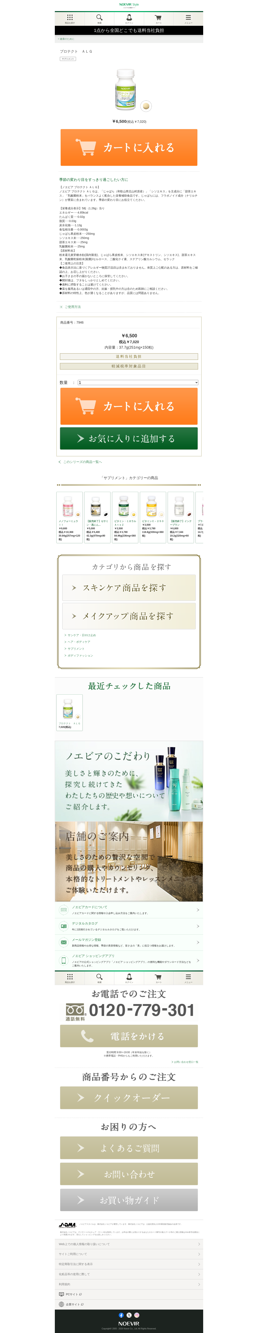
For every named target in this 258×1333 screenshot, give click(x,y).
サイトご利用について (73, 1254)
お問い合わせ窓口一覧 (186, 1062)
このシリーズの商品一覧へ (82, 462)
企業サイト (73, 1304)
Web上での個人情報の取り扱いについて (84, 1244)
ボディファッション (80, 655)
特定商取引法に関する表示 (76, 1264)
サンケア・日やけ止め (82, 635)
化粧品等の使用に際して (74, 1274)
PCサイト (72, 1294)
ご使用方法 (73, 306)
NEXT (60, 713)
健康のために (67, 39)
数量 (64, 382)
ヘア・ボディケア (79, 641)
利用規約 (64, 1284)
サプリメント (76, 648)
